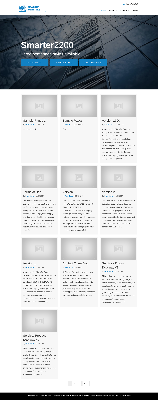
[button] (128, 10)
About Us (113, 10)
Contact (134, 10)
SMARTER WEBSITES (112, 396)
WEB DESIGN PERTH (125, 396)
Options (123, 10)
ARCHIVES (75, 396)
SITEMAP (68, 396)
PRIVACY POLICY (33, 396)
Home (103, 10)
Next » (86, 383)
